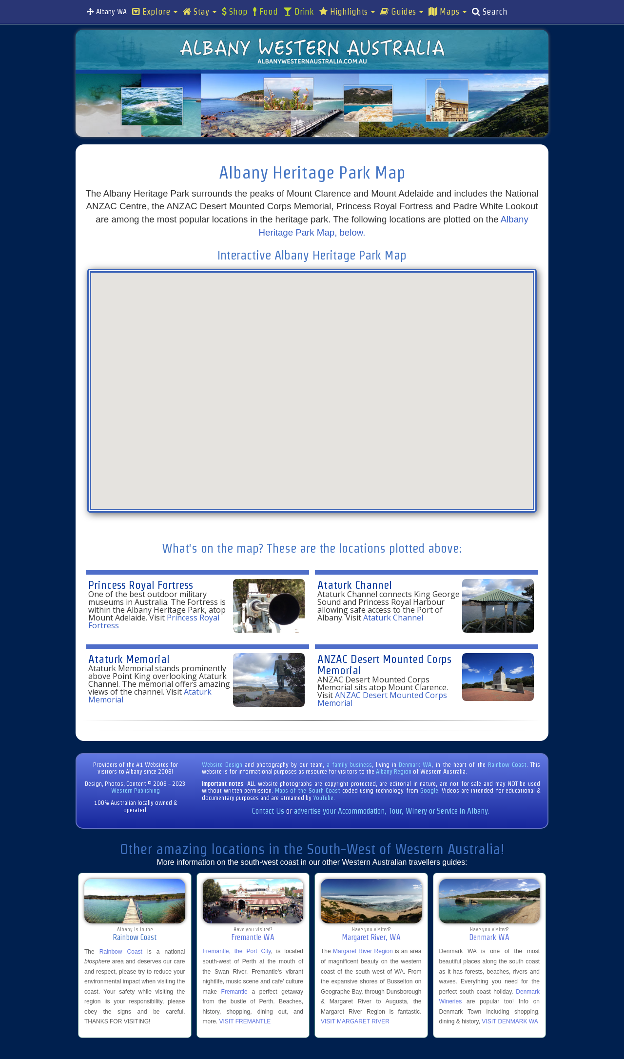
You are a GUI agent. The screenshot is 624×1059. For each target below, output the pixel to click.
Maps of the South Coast (307, 790)
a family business (349, 764)
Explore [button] (154, 12)
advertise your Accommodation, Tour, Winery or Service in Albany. (391, 811)
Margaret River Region (363, 951)
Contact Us (268, 811)
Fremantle (234, 991)
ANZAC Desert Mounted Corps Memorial (384, 664)
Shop (235, 12)
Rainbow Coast (507, 764)
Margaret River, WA (371, 937)
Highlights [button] (347, 12)
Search (489, 12)
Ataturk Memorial (129, 659)
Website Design (222, 764)
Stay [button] (199, 12)
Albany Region (393, 771)
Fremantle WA (252, 937)
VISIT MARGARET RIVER (355, 1021)
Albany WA (107, 12)
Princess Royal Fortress (140, 585)
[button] (338, 378)
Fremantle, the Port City (237, 951)
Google (429, 790)
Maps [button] (448, 12)
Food (265, 12)
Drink (298, 12)
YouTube (323, 797)
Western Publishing (135, 790)
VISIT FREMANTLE (245, 1021)
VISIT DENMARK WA (510, 1021)
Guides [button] (401, 12)
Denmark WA (415, 764)
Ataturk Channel (354, 585)
